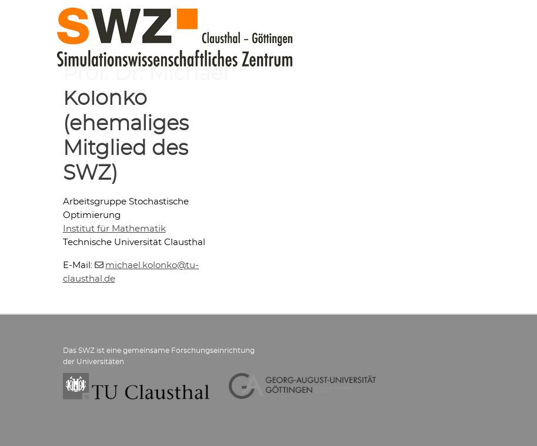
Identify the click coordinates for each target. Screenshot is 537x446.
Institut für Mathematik (114, 228)
